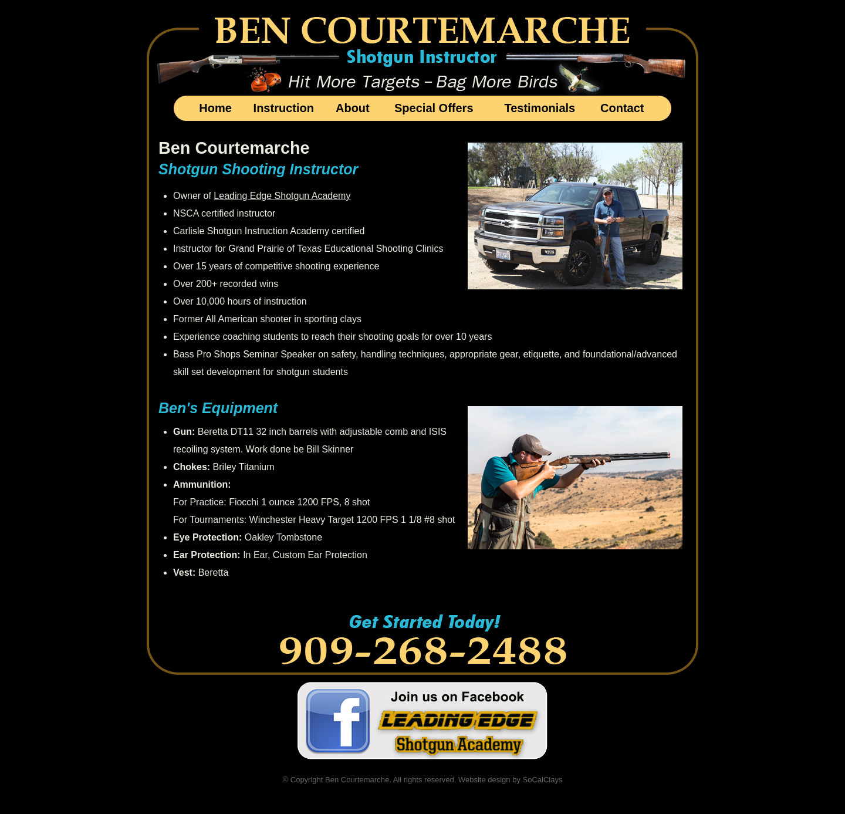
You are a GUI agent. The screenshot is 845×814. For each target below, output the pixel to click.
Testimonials (539, 108)
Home (215, 108)
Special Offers (434, 108)
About (353, 108)
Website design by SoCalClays (510, 779)
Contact (622, 108)
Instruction (284, 108)
